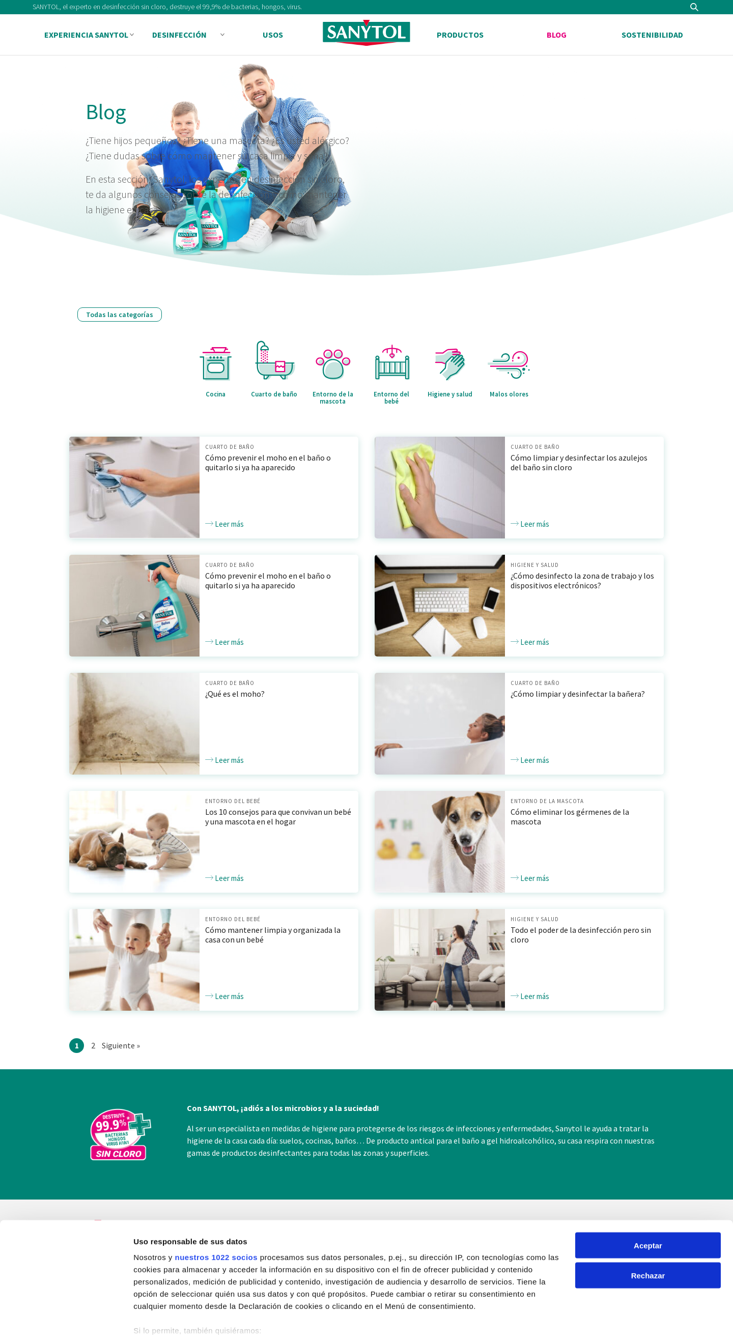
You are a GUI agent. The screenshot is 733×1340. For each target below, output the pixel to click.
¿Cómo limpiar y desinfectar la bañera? (578, 694)
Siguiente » (121, 1044)
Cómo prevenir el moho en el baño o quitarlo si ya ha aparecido (268, 462)
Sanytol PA (366, 35)
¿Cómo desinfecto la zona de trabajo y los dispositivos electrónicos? (582, 580)
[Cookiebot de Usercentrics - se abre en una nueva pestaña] (65, 1320)
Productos (460, 35)
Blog (557, 35)
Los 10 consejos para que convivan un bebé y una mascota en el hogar (278, 816)
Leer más (224, 524)
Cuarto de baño (230, 446)
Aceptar (648, 1195)
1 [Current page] (79, 1045)
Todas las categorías (119, 314)
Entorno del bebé (233, 801)
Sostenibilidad (652, 35)
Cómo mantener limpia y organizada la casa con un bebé (273, 935)
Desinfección (179, 35)
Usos (273, 35)
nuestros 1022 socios (216, 1207)
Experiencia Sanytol (86, 35)
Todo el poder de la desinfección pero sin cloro (581, 935)
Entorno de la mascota (547, 801)
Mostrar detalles (163, 1320)
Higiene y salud (535, 564)
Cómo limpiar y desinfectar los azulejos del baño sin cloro (579, 462)
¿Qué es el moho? (235, 694)
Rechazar (648, 1225)
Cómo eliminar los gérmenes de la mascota (570, 816)
